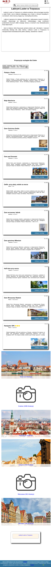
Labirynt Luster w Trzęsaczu (25, 535)
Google (25, 562)
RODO (32, 565)
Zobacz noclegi (39, 93)
